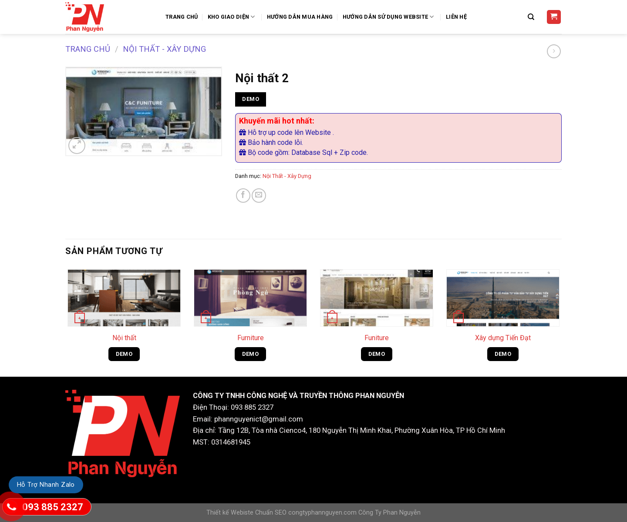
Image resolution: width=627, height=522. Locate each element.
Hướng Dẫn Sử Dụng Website (389, 17)
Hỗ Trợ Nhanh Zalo (46, 485)
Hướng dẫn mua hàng (300, 16)
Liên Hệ (456, 16)
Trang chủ (87, 49)
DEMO (250, 99)
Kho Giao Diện (232, 17)
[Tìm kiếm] (532, 17)
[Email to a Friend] (259, 195)
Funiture (376, 338)
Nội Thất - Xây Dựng (164, 49)
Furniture (250, 338)
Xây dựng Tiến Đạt (503, 338)
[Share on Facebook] (243, 195)
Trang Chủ (181, 16)
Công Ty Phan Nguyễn (389, 512)
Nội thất (124, 338)
